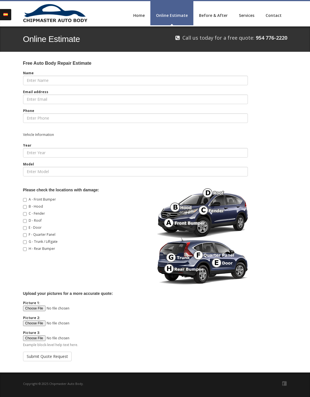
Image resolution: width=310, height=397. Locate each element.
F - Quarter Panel (42, 234)
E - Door (35, 227)
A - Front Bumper (42, 199)
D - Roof (35, 220)
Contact (274, 15)
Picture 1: (31, 302)
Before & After (213, 15)
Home (139, 15)
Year (27, 145)
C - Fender (37, 213)
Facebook (284, 383)
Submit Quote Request (47, 356)
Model (28, 164)
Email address (35, 91)
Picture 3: (31, 332)
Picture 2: (31, 317)
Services (246, 15)
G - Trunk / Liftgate (43, 241)
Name (28, 73)
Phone (28, 110)
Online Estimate (172, 15)
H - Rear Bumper (42, 248)
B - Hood (36, 206)
